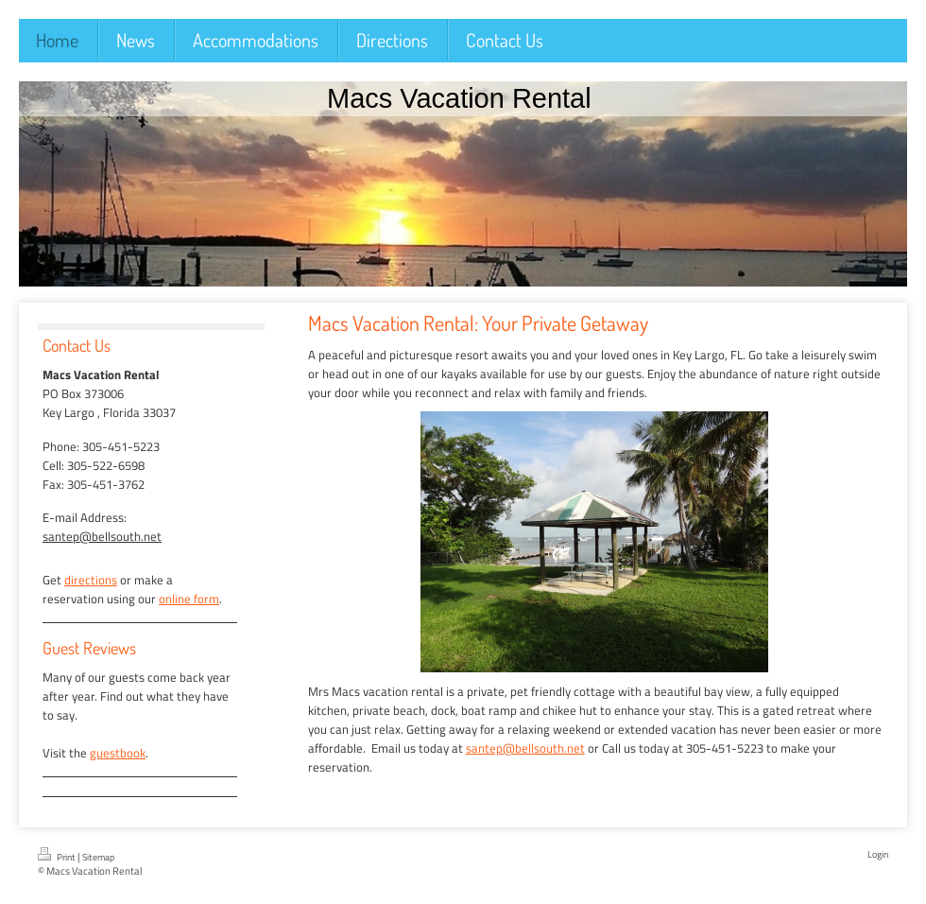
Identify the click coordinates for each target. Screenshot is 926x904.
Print (57, 855)
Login (877, 854)
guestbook (118, 752)
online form (189, 598)
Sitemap (98, 857)
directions (90, 579)
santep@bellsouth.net (525, 748)
